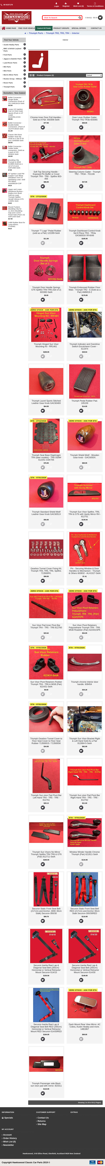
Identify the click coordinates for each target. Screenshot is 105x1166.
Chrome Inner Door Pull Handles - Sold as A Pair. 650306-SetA (46, 118)
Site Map (41, 1124)
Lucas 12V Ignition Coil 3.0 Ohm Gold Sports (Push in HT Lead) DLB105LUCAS (15, 113)
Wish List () (9, 1141)
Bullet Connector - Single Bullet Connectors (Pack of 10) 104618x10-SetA (16, 100)
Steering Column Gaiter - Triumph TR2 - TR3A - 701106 (84, 173)
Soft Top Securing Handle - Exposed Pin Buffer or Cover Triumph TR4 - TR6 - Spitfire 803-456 (46, 175)
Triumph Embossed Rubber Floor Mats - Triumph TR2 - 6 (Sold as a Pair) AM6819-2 (85, 289)
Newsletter (8, 1145)
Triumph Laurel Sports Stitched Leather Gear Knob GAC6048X (46, 402)
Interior (75, 33)
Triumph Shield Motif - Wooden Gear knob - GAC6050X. (84, 456)
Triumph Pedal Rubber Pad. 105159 (85, 402)
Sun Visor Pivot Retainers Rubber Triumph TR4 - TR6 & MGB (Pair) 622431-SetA (46, 684)
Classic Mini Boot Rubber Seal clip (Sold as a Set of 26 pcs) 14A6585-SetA (16, 137)
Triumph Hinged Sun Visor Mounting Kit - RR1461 (46, 345)
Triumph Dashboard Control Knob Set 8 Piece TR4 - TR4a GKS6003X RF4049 (84, 233)
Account (7, 1135)
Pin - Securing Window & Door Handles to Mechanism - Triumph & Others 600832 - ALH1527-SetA (85, 570)
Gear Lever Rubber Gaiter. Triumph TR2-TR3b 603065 (84, 118)
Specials (7, 1118)
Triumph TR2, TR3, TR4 (57, 33)
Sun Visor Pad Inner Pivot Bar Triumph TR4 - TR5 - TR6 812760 (46, 626)
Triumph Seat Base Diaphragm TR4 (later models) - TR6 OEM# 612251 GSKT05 (46, 457)
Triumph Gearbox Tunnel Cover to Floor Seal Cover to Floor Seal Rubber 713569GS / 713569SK (46, 740)
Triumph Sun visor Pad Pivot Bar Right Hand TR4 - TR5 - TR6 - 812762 (84, 797)
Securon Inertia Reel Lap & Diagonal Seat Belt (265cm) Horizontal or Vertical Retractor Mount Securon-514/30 (84, 968)
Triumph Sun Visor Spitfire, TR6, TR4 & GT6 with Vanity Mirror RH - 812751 (84, 514)
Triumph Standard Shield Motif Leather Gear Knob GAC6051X (46, 513)
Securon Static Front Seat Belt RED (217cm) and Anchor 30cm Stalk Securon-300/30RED (84, 911)
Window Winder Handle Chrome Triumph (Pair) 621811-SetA (85, 853)
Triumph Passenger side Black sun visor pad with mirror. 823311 (46, 1084)
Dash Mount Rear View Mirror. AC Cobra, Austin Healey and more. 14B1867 (85, 1026)
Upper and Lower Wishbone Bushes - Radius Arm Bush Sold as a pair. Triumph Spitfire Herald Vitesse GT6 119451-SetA (16, 195)
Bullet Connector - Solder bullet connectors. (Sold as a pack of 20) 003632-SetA (16, 150)
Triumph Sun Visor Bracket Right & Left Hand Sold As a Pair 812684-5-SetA (84, 740)
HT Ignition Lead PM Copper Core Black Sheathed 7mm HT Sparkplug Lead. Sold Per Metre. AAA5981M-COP (16, 178)
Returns (41, 1121)
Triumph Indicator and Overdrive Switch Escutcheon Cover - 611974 (85, 346)
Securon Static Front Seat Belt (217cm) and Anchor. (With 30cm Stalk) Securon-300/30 (46, 911)
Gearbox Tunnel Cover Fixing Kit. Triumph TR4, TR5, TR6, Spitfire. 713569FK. (46, 570)
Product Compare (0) (47, 75)
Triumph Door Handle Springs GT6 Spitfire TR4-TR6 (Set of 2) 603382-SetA (46, 289)
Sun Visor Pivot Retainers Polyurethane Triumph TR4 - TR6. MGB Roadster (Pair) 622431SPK (84, 627)
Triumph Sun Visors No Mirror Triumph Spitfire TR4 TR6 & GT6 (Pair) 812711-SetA (46, 854)
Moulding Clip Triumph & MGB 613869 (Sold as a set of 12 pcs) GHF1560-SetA (15, 164)
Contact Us (42, 1118)
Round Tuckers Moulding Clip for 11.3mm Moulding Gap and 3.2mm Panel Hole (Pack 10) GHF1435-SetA (16, 212)
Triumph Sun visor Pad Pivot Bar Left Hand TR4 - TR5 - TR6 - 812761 (46, 797)
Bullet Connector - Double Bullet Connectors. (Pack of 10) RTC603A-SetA (16, 126)
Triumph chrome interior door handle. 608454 (84, 683)
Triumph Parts (36, 33)
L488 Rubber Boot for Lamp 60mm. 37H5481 (16, 224)
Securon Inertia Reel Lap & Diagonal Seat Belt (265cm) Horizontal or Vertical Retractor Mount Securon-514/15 (46, 968)
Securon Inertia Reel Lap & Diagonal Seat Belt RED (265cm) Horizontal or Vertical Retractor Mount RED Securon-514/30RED (46, 1028)
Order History (9, 1138)
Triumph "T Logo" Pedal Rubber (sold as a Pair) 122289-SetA (46, 232)
